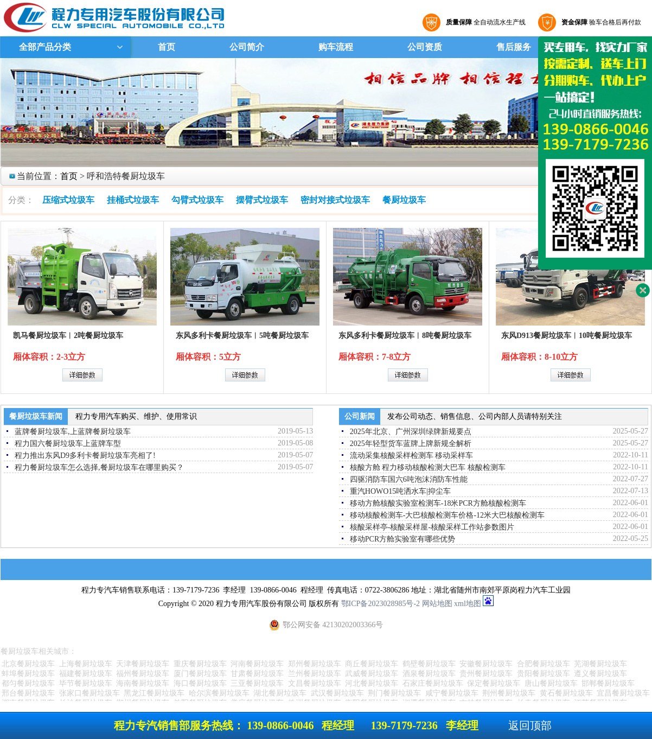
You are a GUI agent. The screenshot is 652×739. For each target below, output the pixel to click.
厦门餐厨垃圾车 (200, 674)
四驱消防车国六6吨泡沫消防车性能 (409, 479)
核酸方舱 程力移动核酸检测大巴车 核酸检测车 (428, 467)
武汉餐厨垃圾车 (337, 693)
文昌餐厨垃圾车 (314, 683)
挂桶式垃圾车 (133, 200)
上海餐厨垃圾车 (85, 664)
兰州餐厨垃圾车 (314, 674)
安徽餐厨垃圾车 (486, 664)
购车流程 (335, 47)
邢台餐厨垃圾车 (28, 693)
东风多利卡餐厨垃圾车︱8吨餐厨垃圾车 (404, 336)
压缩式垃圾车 (68, 200)
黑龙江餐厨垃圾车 (154, 693)
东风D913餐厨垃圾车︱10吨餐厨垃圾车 (566, 336)
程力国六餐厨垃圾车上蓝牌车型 (68, 443)
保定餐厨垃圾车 (493, 683)
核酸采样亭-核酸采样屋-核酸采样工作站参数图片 (432, 527)
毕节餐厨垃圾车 (85, 683)
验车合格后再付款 (600, 22)
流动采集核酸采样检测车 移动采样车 (412, 455)
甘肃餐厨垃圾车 (257, 674)
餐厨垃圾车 (404, 200)
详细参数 (82, 374)
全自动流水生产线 (484, 22)
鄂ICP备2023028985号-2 (380, 604)
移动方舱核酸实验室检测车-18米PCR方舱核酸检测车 (438, 503)
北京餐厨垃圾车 (28, 664)
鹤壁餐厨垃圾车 (429, 664)
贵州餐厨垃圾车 (486, 674)
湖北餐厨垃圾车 (279, 693)
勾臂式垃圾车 (197, 200)
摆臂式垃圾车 (262, 200)
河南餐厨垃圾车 (257, 664)
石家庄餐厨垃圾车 (432, 683)
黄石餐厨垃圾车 (566, 693)
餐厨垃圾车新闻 (35, 416)
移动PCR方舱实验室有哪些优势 (402, 539)
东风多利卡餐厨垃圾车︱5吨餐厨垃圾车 (242, 336)
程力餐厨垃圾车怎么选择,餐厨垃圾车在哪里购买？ (99, 467)
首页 (166, 47)
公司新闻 (359, 416)
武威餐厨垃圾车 (371, 674)
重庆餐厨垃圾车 (200, 664)
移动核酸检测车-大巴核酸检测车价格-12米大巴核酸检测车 (447, 515)
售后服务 (513, 47)
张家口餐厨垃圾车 (89, 693)
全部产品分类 (44, 47)
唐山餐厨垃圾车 (551, 683)
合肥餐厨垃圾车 (543, 664)
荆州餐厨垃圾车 (508, 693)
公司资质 (424, 47)
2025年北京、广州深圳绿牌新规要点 (410, 432)
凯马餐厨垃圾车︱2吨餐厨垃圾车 (68, 336)
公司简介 (246, 47)
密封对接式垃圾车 (335, 200)
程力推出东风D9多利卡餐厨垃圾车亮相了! (85, 455)
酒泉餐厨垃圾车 (429, 674)
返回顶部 (530, 725)
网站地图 (437, 604)
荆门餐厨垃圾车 (394, 693)
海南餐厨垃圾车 (142, 683)
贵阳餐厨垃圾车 (543, 674)
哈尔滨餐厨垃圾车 (219, 693)
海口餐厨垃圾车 (200, 683)
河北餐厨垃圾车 (371, 683)
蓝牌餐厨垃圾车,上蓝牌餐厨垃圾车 (73, 432)
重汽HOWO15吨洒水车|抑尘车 (400, 491)
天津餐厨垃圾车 (142, 664)
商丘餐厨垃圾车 (371, 664)
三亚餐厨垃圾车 (257, 683)
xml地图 (467, 604)
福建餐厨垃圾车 (85, 674)
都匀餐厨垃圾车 (28, 683)
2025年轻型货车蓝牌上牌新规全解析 (410, 443)
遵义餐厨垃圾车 (600, 674)
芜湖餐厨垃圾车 (600, 664)
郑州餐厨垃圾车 (314, 664)
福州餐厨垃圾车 (142, 674)
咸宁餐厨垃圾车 (451, 693)
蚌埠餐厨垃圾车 (28, 674)
